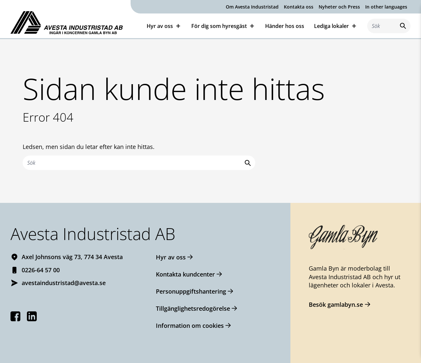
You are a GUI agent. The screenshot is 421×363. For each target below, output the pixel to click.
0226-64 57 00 (41, 270)
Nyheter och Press (339, 7)
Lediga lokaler (331, 26)
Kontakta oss (298, 7)
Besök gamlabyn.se (336, 304)
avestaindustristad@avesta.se (64, 283)
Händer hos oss (284, 26)
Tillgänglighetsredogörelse (193, 308)
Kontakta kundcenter (185, 274)
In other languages (386, 7)
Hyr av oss (160, 26)
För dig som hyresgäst (219, 26)
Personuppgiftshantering (191, 291)
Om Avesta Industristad (252, 7)
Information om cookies (190, 325)
